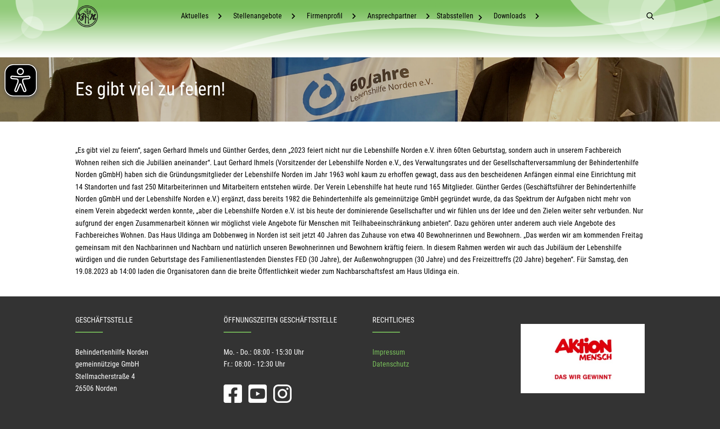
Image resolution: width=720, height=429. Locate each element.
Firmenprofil (325, 15)
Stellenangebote (257, 15)
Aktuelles (194, 15)
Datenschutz (390, 364)
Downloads (510, 15)
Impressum (388, 352)
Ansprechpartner (391, 15)
